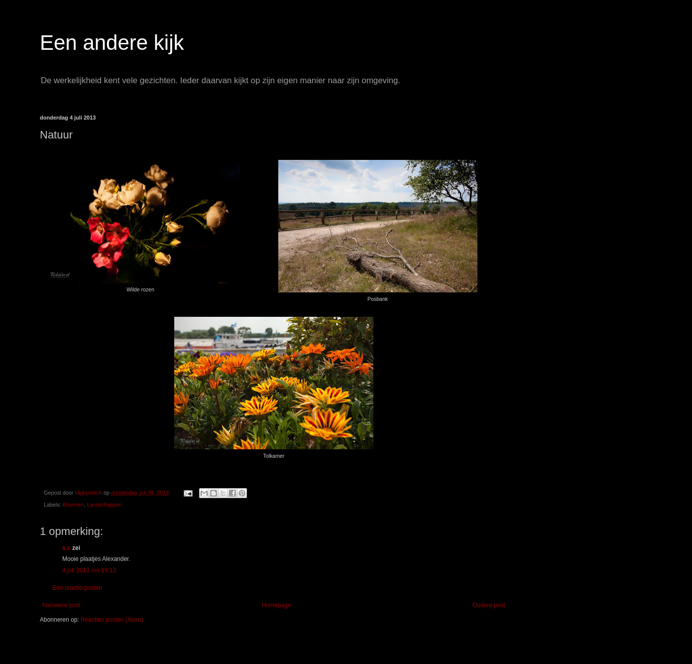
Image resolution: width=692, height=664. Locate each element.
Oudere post (488, 605)
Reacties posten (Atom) (112, 619)
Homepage (276, 605)
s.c (66, 547)
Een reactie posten (77, 587)
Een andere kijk (112, 42)
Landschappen (104, 505)
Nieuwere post (61, 605)
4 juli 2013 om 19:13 (89, 570)
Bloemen (73, 505)
